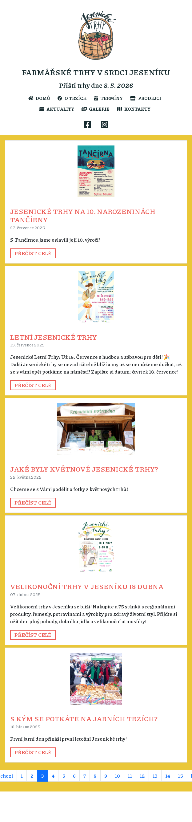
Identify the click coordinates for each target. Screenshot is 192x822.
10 (117, 775)
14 (167, 775)
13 (155, 775)
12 (142, 775)
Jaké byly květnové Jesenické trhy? (84, 469)
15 (180, 775)
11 (130, 775)
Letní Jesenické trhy (53, 337)
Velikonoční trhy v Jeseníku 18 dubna (86, 586)
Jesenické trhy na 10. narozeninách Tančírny (82, 215)
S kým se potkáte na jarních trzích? (84, 718)
